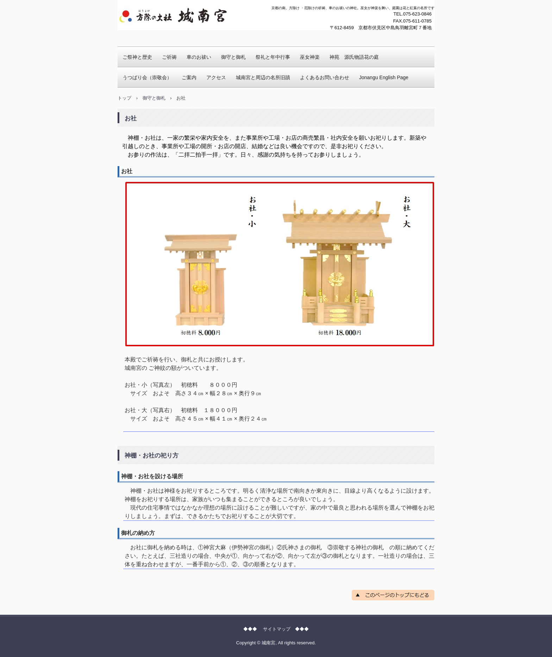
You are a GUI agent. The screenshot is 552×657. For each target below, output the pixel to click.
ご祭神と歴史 (137, 57)
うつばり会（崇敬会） (147, 77)
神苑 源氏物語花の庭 (354, 57)
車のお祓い (199, 57)
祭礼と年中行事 (273, 57)
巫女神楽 (310, 57)
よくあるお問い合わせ (324, 77)
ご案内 (189, 77)
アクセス (216, 77)
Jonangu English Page (383, 77)
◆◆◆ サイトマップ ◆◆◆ (276, 629)
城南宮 (131, 37)
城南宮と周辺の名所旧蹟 (263, 77)
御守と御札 (233, 57)
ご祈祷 (169, 57)
